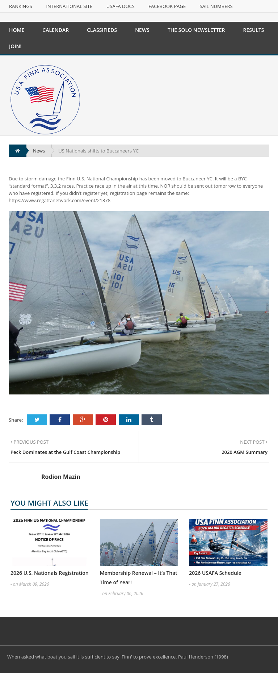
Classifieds (102, 29)
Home (16, 29)
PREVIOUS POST (29, 442)
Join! (15, 46)
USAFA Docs (120, 6)
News (142, 29)
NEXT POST (254, 442)
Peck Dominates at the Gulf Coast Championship (65, 452)
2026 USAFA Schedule (215, 572)
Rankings (20, 6)
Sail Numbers (216, 6)
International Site (69, 6)
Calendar (55, 29)
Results (253, 29)
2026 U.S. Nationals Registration (49, 572)
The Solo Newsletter (196, 29)
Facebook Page (167, 6)
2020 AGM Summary (245, 452)
